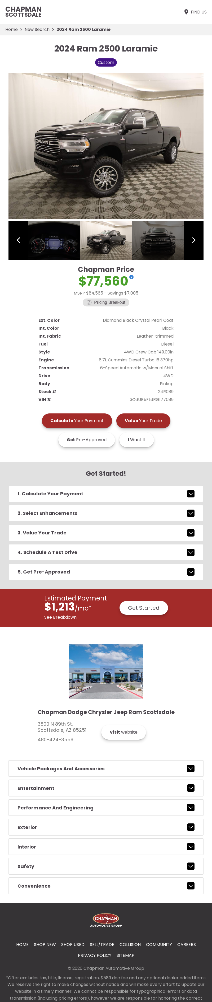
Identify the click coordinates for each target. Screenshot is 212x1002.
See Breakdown (60, 617)
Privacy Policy (94, 955)
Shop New (45, 945)
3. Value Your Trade (106, 533)
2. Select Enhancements (106, 513)
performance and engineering (106, 807)
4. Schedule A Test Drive (106, 552)
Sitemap (125, 955)
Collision (130, 945)
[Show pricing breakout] (131, 277)
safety (106, 866)
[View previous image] (18, 240)
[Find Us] (195, 12)
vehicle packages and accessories (106, 768)
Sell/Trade (102, 945)
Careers (186, 945)
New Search (37, 29)
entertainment (106, 788)
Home (11, 29)
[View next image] (194, 240)
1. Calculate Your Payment (106, 493)
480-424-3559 (55, 739)
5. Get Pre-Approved (106, 572)
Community (159, 945)
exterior (106, 827)
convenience (106, 885)
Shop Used (73, 945)
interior (106, 846)
